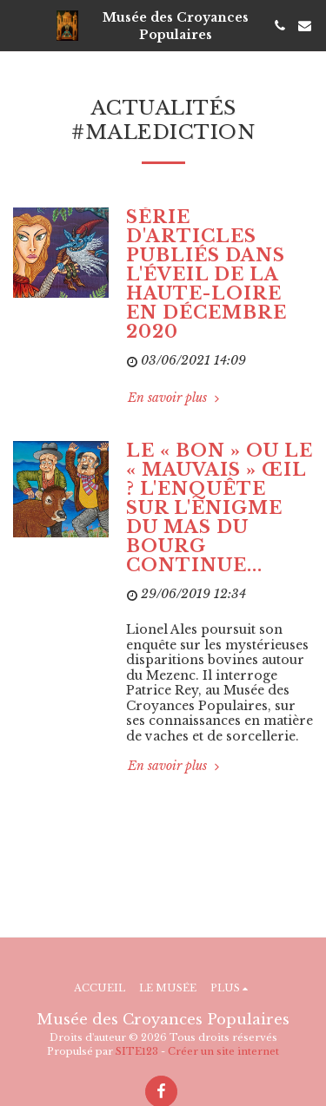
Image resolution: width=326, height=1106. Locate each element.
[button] (19, 25)
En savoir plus (175, 397)
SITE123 (137, 1051)
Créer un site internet (223, 1051)
